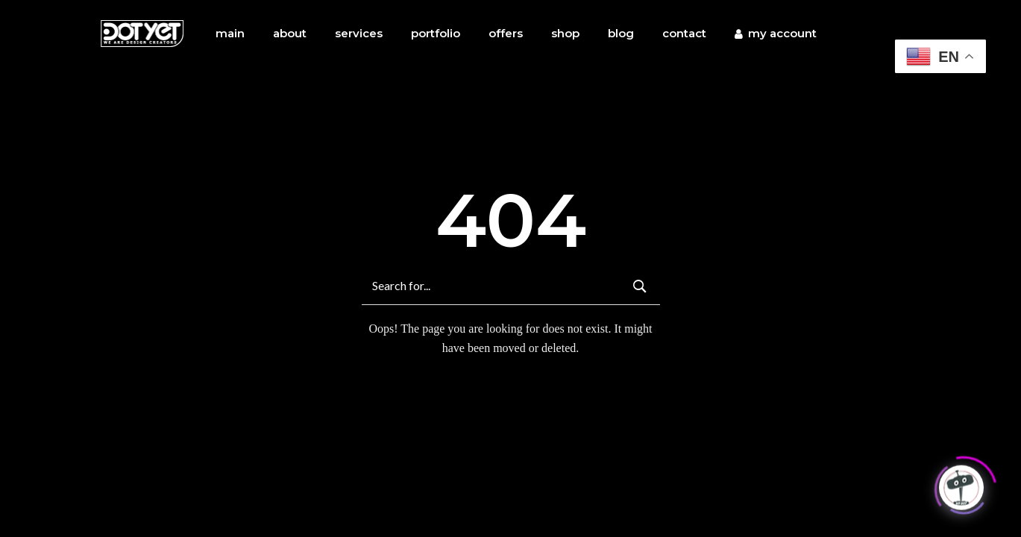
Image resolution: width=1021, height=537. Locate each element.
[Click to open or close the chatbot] (961, 485)
